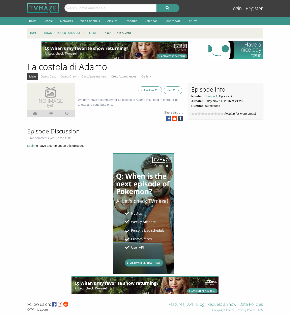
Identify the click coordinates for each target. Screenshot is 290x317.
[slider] (207, 114)
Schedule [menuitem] (131, 21)
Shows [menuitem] (32, 21)
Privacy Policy (246, 310)
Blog (200, 304)
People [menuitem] (48, 21)
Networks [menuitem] (66, 21)
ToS (260, 310)
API (190, 304)
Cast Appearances (93, 76)
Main (32, 76)
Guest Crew (69, 76)
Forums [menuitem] (192, 21)
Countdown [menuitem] (172, 21)
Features (176, 304)
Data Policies (251, 304)
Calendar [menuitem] (151, 21)
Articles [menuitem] (112, 21)
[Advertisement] (114, 50)
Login (236, 8)
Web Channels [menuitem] (90, 21)
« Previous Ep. (150, 90)
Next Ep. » (173, 90)
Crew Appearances (124, 76)
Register (254, 8)
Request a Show (221, 304)
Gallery (146, 76)
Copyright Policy (223, 310)
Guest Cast (48, 76)
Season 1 (211, 96)
